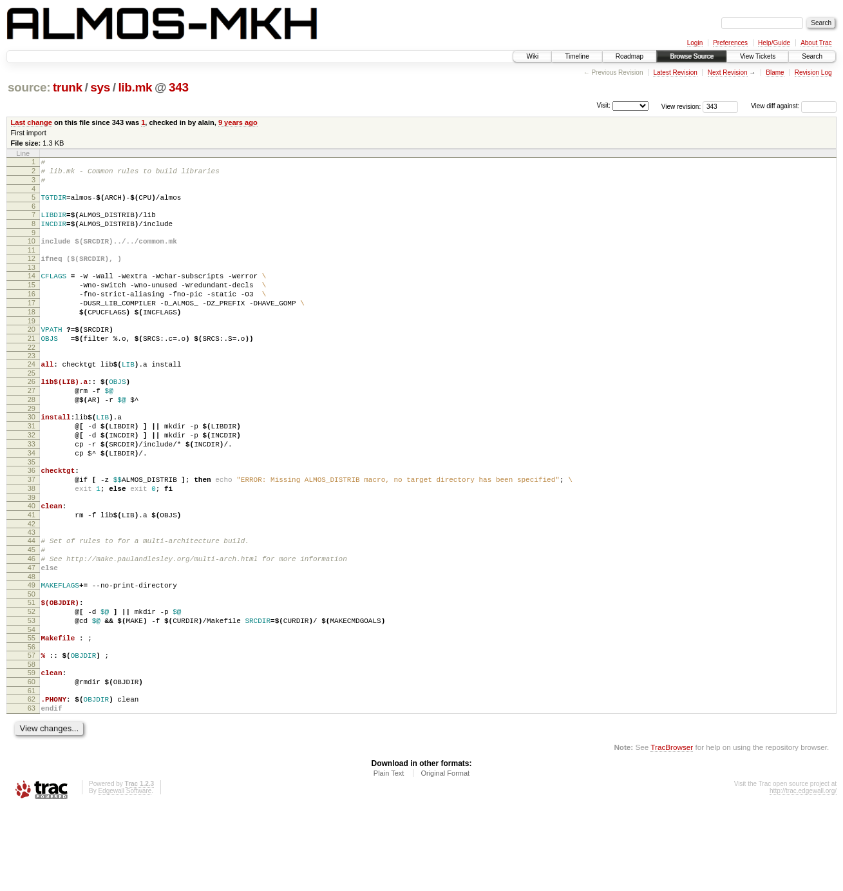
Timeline (577, 56)
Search (812, 56)
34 (31, 497)
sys (100, 87)
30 (31, 453)
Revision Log (813, 72)
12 (31, 272)
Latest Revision (675, 72)
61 (31, 770)
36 (31, 517)
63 (31, 789)
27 (31, 423)
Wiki (532, 56)
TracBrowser (671, 830)
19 (31, 346)
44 (31, 596)
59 (31, 748)
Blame (775, 72)
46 (31, 618)
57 (31, 729)
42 (31, 580)
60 (31, 759)
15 (31, 302)
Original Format (445, 856)
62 (31, 778)
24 (31, 393)
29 (31, 445)
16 (31, 313)
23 (31, 384)
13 (31, 283)
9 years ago (238, 122)
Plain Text (389, 856)
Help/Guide (774, 42)
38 (31, 538)
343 (179, 87)
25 (31, 404)
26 (31, 412)
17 (31, 324)
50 (31, 660)
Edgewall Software (124, 873)
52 (31, 679)
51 (31, 668)
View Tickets (757, 56)
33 (31, 486)
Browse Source (692, 56)
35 (31, 508)
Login (695, 42)
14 (31, 291)
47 (31, 629)
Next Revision (728, 72)
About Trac (815, 42)
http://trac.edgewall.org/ (803, 873)
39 (31, 549)
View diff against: (794, 106)
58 (31, 739)
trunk (67, 87)
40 (31, 558)
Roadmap (629, 56)
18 (31, 335)
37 (31, 528)
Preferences (730, 42)
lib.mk (135, 87)
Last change (31, 122)
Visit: (603, 105)
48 (31, 640)
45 (31, 607)
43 (31, 588)
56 (31, 720)
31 (31, 464)
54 (31, 701)
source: (29, 87)
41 (31, 569)
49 (31, 649)
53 (31, 690)
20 (31, 354)
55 (31, 709)
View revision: (681, 106)
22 (31, 376)
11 (31, 263)
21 (31, 365)
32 (31, 475)
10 (31, 252)
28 (31, 434)
